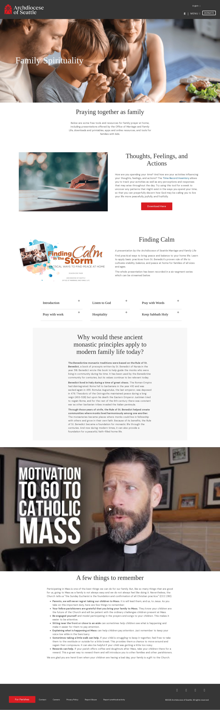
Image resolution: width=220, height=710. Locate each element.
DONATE (209, 12)
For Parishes (22, 699)
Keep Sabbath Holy (155, 314)
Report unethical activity (114, 699)
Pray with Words (153, 303)
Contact (42, 699)
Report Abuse (91, 699)
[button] (156, 206)
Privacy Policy (72, 699)
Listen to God (101, 303)
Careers (56, 699)
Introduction (51, 303)
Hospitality (99, 314)
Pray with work (53, 314)
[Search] (185, 13)
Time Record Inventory (176, 178)
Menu (194, 13)
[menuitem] (195, 6)
